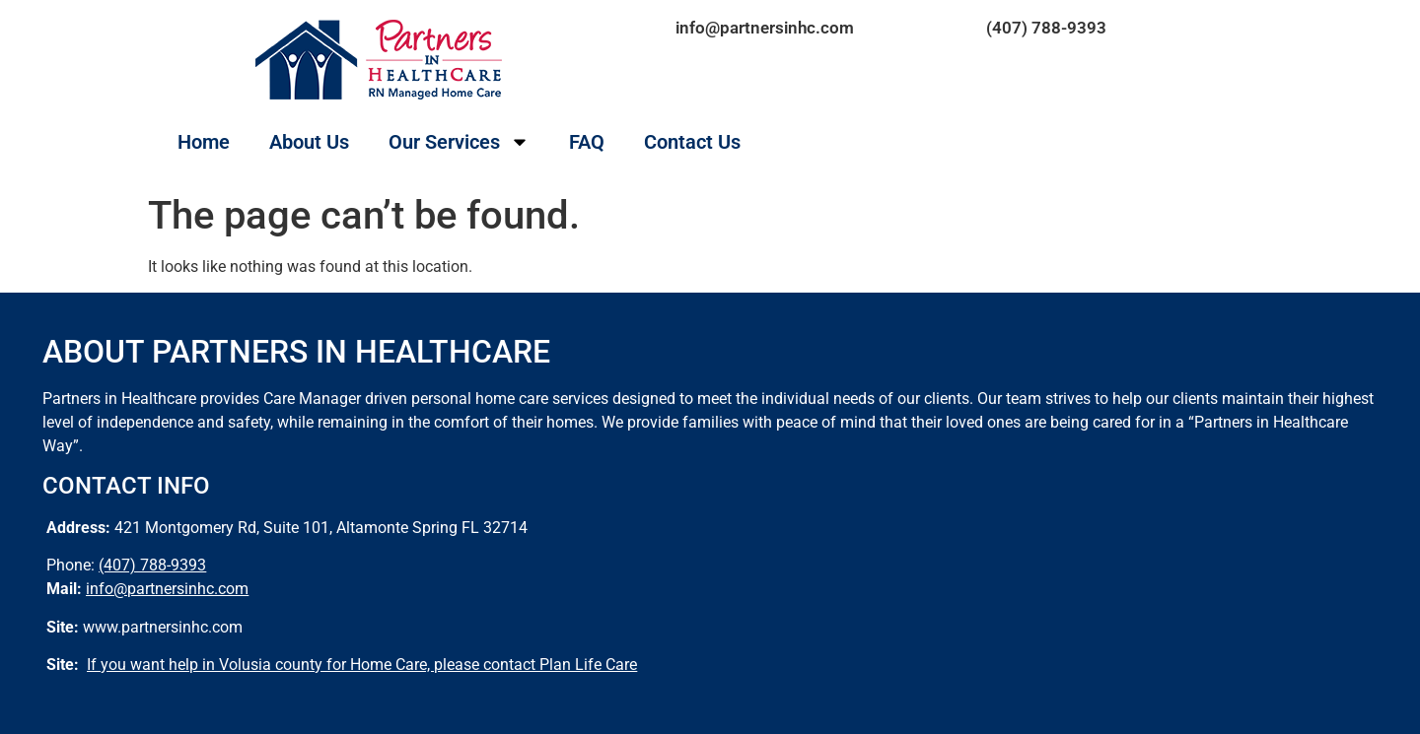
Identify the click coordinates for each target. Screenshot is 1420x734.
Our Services (459, 142)
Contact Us (692, 142)
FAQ (586, 142)
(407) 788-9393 (1046, 27)
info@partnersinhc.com (764, 27)
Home (204, 142)
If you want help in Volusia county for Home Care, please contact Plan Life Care (362, 664)
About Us (309, 142)
